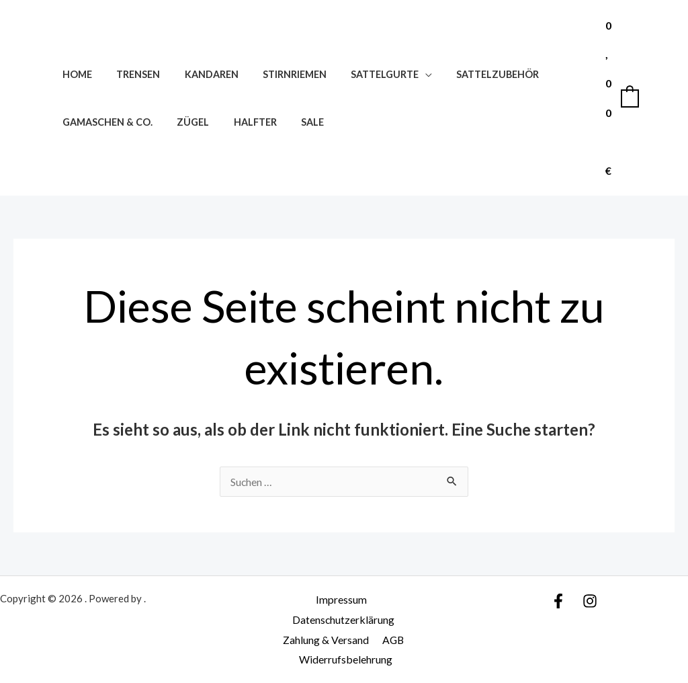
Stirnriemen (277, 74)
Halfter (242, 122)
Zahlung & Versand (327, 639)
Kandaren (199, 74)
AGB (391, 639)
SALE (295, 122)
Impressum (340, 599)
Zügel (185, 122)
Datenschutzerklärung (343, 619)
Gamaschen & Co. (105, 122)
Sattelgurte (362, 74)
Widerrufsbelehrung (346, 659)
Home (74, 74)
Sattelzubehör (470, 74)
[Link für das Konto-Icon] (658, 98)
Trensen (131, 74)
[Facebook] (558, 601)
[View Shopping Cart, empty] (621, 98)
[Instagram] (590, 601)
